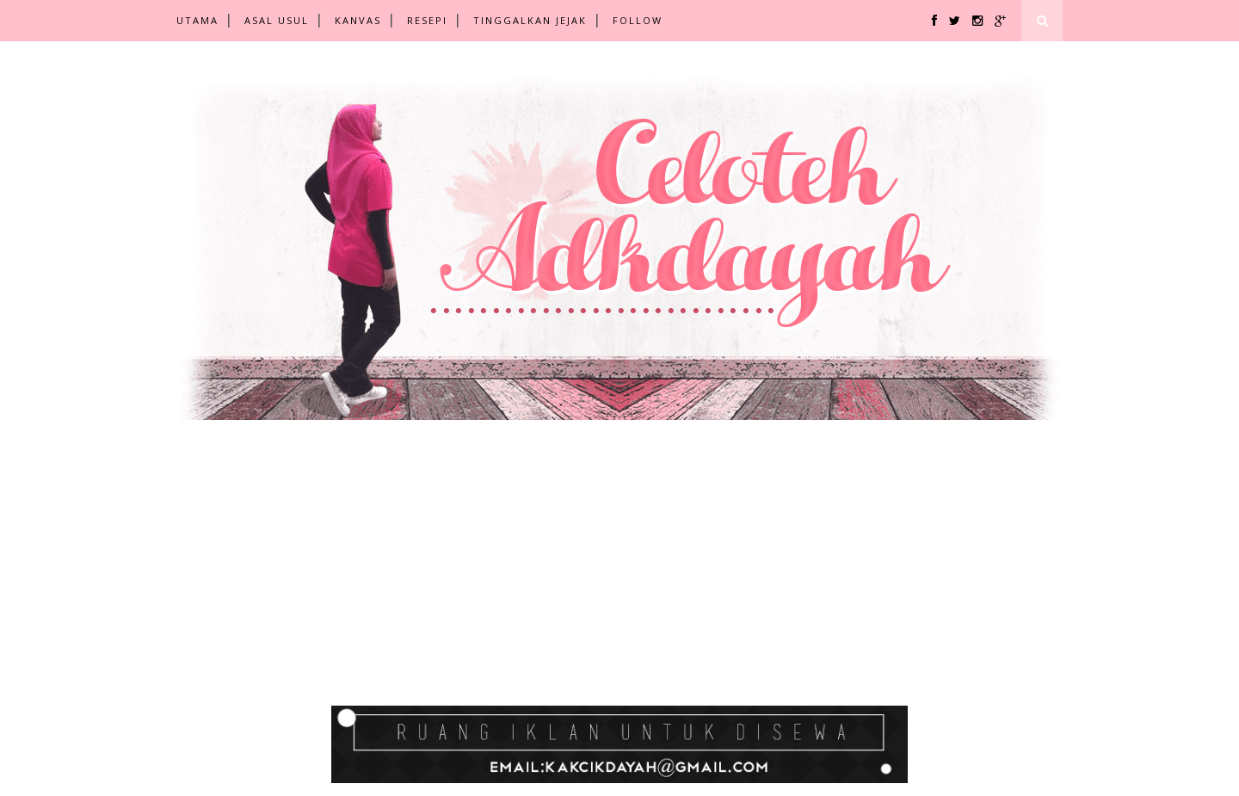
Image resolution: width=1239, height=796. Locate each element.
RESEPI (427, 20)
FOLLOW (638, 20)
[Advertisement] (516, 580)
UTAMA (197, 20)
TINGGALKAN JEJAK (530, 20)
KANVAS (358, 20)
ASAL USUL (276, 20)
